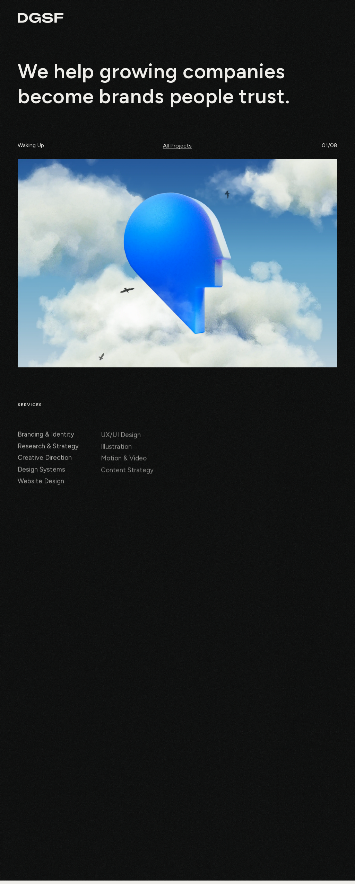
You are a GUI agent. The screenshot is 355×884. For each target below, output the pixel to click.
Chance (291, 18)
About (223, 18)
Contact (326, 18)
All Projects (177, 146)
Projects (256, 18)
